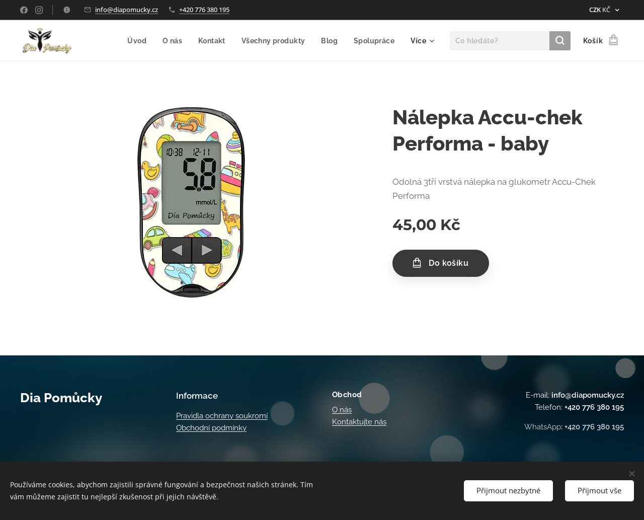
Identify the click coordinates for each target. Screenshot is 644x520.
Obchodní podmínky (211, 427)
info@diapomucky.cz (126, 9)
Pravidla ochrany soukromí (222, 415)
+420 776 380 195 (204, 9)
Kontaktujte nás (359, 421)
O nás (342, 409)
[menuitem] (133, 40)
